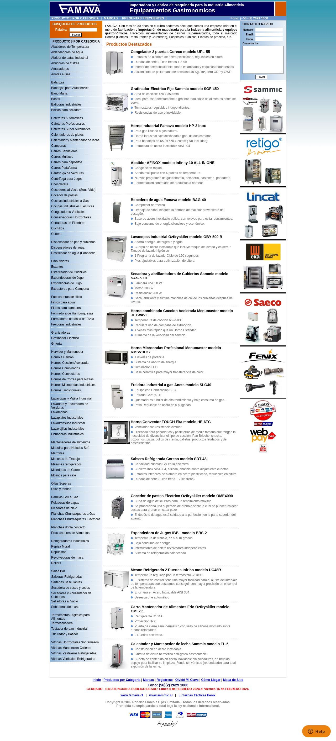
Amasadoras (60, 69)
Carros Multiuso (62, 157)
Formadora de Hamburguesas (72, 313)
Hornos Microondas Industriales (73, 385)
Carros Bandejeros (64, 151)
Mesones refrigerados (66, 464)
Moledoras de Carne (65, 470)
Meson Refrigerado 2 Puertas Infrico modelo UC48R (176, 570)
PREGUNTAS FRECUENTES (143, 18)
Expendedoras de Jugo (67, 278)
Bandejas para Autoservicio (70, 88)
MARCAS (111, 18)
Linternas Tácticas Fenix (197, 695)
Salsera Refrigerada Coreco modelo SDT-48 (169, 459)
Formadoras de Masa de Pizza (72, 319)
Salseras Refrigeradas (66, 577)
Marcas (148, 680)
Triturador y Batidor (64, 634)
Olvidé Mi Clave (187, 680)
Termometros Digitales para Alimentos (70, 615)
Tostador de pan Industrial (69, 628)
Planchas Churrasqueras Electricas (75, 519)
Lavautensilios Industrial (68, 423)
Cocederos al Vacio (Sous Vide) (73, 190)
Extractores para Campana (70, 289)
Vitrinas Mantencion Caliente (71, 648)
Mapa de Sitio (233, 680)
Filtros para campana (66, 308)
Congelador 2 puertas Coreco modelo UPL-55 (170, 52)
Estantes (57, 267)
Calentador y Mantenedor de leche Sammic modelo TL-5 (180, 644)
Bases (55, 99)
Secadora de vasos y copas (70, 588)
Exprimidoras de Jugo (66, 283)
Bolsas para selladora (66, 110)
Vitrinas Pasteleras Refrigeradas (73, 653)
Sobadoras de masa (65, 607)
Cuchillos (57, 228)
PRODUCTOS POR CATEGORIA (75, 18)
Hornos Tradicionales (66, 390)
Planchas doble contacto (68, 527)
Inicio (97, 680)
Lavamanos (59, 412)
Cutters (56, 234)
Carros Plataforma (64, 168)
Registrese (164, 680)
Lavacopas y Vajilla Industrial (71, 398)
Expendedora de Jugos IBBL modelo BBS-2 (169, 533)
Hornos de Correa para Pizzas (72, 379)
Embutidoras (60, 261)
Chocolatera (59, 184)
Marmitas (57, 453)
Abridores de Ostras (65, 63)
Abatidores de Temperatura (70, 47)
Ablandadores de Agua (67, 52)
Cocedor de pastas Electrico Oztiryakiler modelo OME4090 (182, 496)
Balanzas (57, 82)
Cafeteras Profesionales (68, 123)
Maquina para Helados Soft (70, 448)
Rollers (56, 563)
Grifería (56, 343)
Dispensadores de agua (68, 247)
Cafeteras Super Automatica (71, 129)
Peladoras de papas (65, 502)
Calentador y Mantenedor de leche (75, 140)
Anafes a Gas (60, 74)
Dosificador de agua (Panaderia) (74, 253)
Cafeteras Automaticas (67, 118)
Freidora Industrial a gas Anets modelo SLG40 (171, 385)
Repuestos (58, 552)
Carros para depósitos (66, 162)
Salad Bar (58, 571)
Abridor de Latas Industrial (69, 58)
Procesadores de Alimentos (70, 533)
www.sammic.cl (160, 695)
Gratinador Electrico (65, 338)
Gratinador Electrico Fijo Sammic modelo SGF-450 (175, 89)
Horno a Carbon (62, 357)
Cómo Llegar (210, 680)
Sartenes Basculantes (66, 582)
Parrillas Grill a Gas (64, 497)
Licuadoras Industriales (67, 434)
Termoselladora (62, 623)
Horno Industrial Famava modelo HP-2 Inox (168, 126)
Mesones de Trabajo (65, 459)
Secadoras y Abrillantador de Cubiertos (71, 593)
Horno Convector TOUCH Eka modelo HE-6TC (171, 422)
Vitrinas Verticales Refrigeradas (73, 659)
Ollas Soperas (61, 483)
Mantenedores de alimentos (70, 442)
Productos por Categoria (121, 680)
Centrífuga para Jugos (66, 179)
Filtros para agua (63, 302)
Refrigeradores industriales (70, 541)
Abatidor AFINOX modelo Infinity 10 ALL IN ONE (172, 163)
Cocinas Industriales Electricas (72, 206)
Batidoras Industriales (66, 104)
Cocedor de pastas (64, 195)
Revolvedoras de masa (67, 557)
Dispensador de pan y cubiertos (73, 242)
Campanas (58, 146)
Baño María (59, 93)
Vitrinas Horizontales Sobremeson (75, 642)
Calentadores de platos (67, 134)
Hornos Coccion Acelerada (69, 363)
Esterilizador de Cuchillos (69, 272)
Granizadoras (60, 332)
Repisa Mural (60, 546)
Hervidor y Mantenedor (67, 352)
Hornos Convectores (65, 374)
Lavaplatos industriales (67, 417)
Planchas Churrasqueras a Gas (73, 514)
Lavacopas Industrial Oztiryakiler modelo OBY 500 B (176, 237)
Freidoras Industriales (66, 324)
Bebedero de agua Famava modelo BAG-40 (168, 200)
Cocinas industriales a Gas (70, 201)
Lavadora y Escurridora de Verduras (69, 404)
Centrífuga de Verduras (67, 173)
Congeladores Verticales (68, 212)
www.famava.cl (131, 695)
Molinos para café (63, 475)
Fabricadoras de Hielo (66, 297)
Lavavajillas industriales (67, 428)
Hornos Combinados (65, 368)
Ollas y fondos (61, 489)
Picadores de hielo (64, 508)
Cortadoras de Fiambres (68, 223)
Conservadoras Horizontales (71, 217)
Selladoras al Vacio (64, 601)
